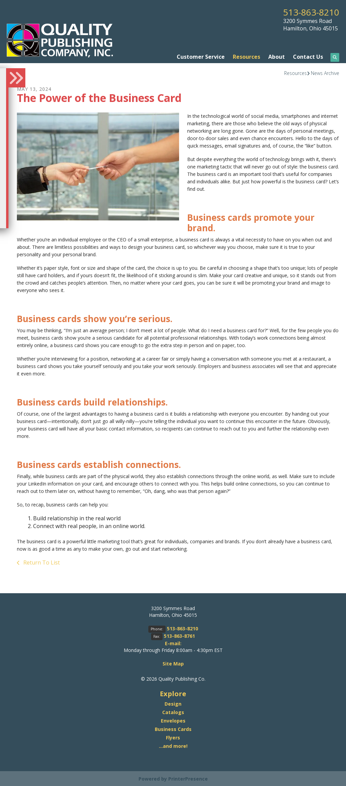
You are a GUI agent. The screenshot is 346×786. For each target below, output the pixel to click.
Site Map (173, 663)
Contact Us (308, 56)
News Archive (325, 73)
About (276, 56)
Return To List (41, 562)
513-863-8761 (179, 635)
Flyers (173, 737)
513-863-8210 (309, 11)
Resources (246, 56)
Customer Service (201, 56)
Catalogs (173, 711)
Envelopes (173, 720)
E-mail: (173, 643)
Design (173, 703)
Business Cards (173, 728)
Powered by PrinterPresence (173, 778)
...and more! (173, 745)
